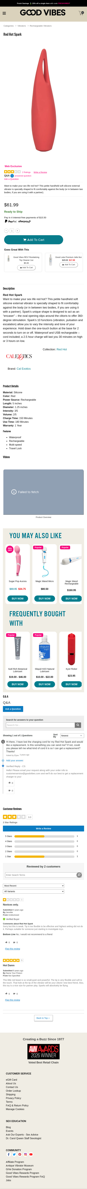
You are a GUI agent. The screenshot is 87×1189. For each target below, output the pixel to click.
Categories (9, 25)
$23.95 (71, 675)
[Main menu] (4, 13)
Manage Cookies (15, 1109)
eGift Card (11, 1079)
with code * (43, 3)
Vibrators (22, 25)
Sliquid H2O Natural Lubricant (44, 670)
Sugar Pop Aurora (17, 581)
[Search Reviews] (43, 875)
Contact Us (12, 1087)
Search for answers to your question (24, 720)
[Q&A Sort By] (72, 735)
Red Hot (62, 349)
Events (9, 1130)
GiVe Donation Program (19, 1169)
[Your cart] (80, 13)
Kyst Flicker (71, 669)
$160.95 (71, 590)
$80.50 (44, 588)
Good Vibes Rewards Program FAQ (25, 1176)
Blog (8, 1127)
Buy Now (18, 598)
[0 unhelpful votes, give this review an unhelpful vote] (15, 943)
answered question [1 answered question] (23, 176)
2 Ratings (26, 172)
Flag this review (12, 949)
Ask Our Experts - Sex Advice (22, 1134)
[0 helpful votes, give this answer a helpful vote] (10, 783)
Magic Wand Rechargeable (71, 582)
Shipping (10, 1094)
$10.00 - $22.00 (44, 676)
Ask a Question (11, 179)
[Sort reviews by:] (33, 886)
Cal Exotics (24, 368)
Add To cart (33, 239)
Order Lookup (13, 1090)
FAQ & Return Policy (17, 1105)
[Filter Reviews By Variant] (33, 891)
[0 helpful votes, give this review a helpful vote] (7, 943)
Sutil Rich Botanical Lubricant (17, 670)
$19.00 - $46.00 (17, 676)
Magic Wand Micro (45, 581)
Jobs (8, 1180)
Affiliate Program (15, 1161)
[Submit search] (78, 725)
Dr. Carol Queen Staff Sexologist (23, 1138)
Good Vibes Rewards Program (22, 1172)
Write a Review (40, 172)
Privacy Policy (13, 1098)
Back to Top (43, 1018)
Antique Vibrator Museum (20, 1165)
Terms (9, 1101)
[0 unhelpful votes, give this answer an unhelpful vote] (10, 791)
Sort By (55, 735)
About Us (11, 1083)
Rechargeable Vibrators (41, 25)
